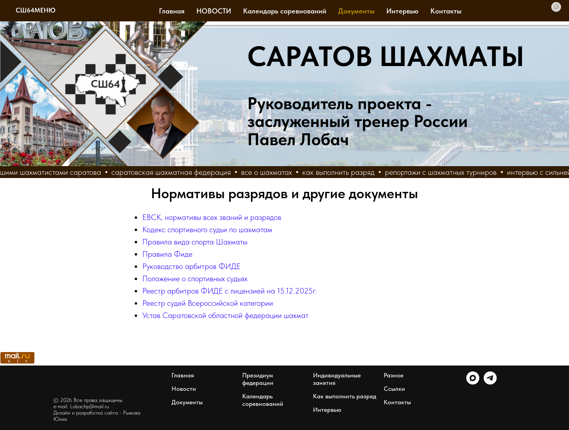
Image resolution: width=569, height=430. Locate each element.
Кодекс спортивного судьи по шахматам (207, 229)
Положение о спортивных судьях (194, 278)
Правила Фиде (167, 254)
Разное (393, 375)
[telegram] (490, 382)
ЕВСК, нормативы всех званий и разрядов (211, 217)
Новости (183, 388)
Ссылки (394, 388)
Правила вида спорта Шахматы (194, 241)
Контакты (446, 11)
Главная (172, 11)
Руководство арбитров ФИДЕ (191, 266)
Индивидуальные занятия (337, 378)
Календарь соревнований (284, 11)
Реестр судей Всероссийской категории (207, 303)
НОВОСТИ (213, 11)
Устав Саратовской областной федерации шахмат (225, 315)
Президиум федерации (257, 378)
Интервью (402, 11)
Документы (356, 11)
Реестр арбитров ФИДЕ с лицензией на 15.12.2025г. (229, 291)
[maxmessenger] (472, 382)
